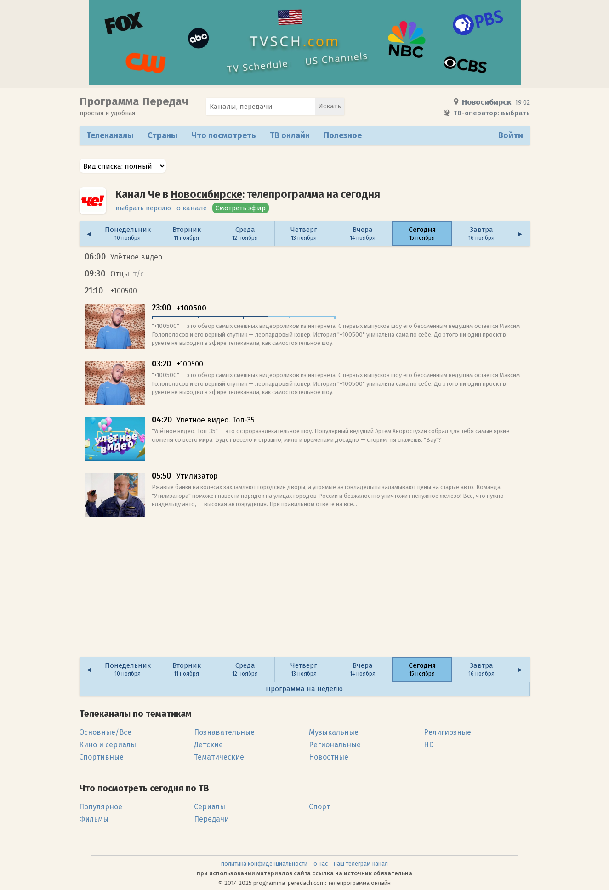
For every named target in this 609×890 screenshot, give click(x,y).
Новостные (328, 757)
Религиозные (447, 732)
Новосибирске (206, 194)
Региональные (335, 744)
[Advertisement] (305, 591)
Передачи (211, 819)
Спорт (319, 806)
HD (429, 744)
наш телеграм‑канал (361, 863)
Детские (208, 744)
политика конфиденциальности (264, 863)
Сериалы (209, 806)
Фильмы (93, 819)
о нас (320, 863)
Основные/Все (105, 732)
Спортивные (101, 757)
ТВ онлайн (290, 135)
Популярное (100, 806)
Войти (510, 135)
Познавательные (224, 732)
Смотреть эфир (241, 208)
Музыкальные (334, 732)
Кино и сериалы (107, 744)
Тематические (219, 757)
